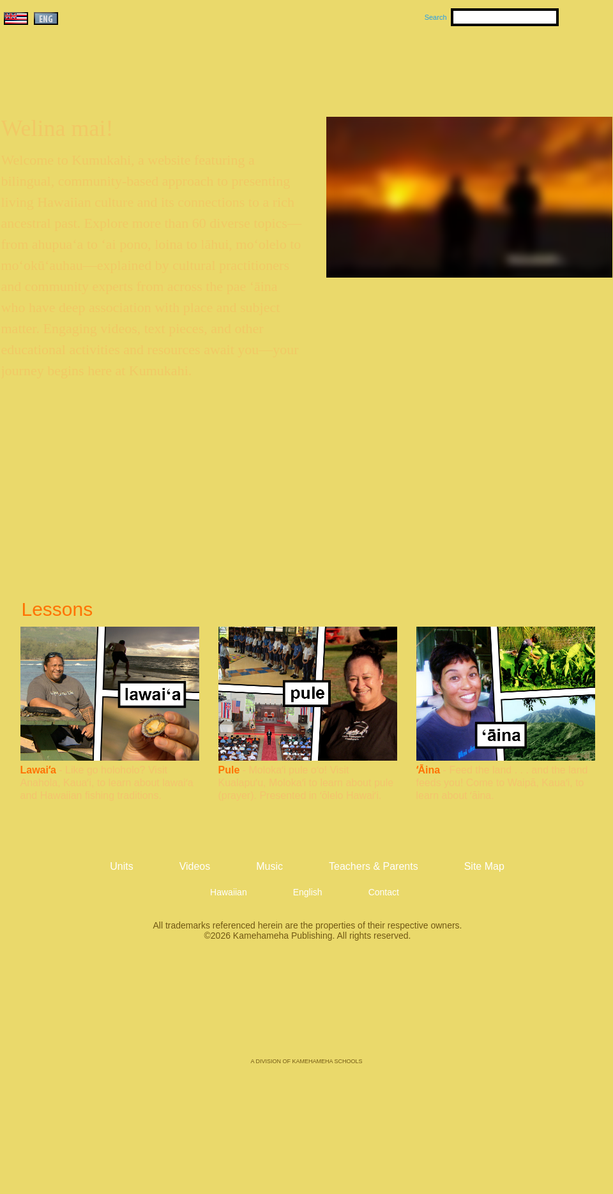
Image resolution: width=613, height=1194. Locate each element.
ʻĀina (428, 770)
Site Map (484, 866)
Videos (428, 64)
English (307, 892)
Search (436, 17)
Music (368, 64)
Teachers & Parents (534, 64)
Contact (383, 892)
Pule (229, 770)
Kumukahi (111, 81)
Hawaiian (228, 892)
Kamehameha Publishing (306, 1008)
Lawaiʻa (38, 770)
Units (288, 64)
